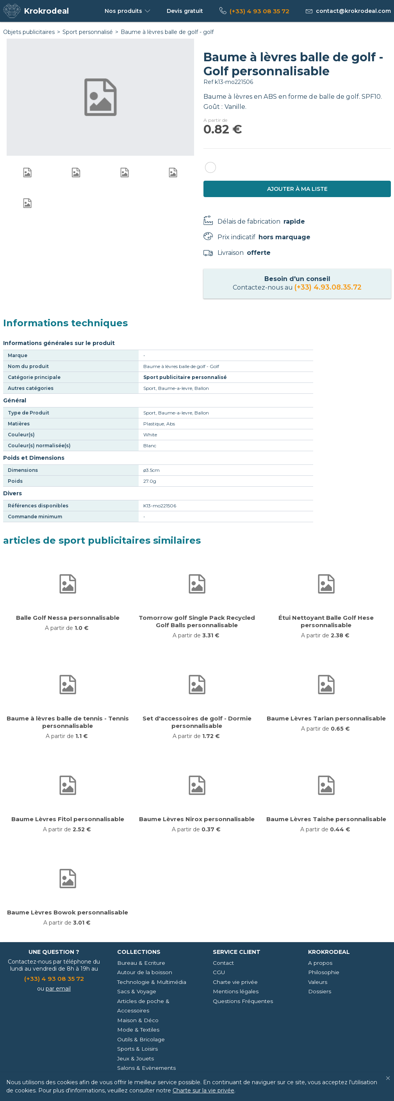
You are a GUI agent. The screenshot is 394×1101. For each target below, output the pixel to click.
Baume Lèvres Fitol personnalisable (67, 819)
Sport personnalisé (87, 32)
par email (58, 988)
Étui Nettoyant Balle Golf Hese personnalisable (326, 621)
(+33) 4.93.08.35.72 (328, 287)
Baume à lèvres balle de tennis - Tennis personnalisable (68, 722)
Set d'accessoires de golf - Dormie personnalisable (197, 722)
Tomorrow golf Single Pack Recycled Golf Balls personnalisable (197, 621)
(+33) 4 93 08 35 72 (259, 11)
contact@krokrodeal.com (353, 10)
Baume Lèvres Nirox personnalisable (197, 819)
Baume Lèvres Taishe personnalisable (326, 819)
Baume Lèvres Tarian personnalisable (326, 718)
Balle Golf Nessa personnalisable (67, 617)
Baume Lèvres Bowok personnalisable (67, 912)
